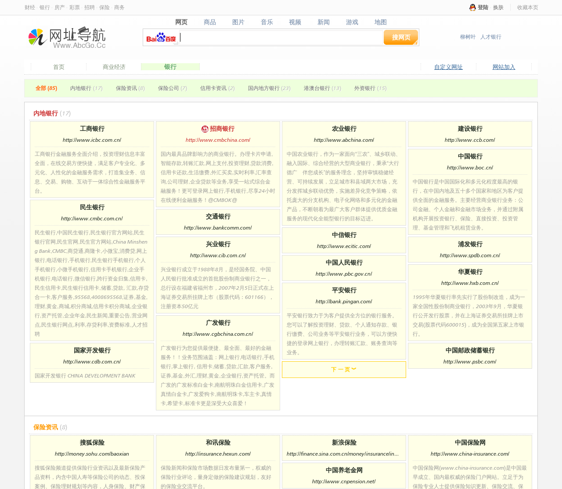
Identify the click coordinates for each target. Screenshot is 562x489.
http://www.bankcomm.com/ (218, 227)
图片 (238, 22)
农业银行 (344, 128)
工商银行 (92, 128)
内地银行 (86, 88)
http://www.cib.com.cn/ (218, 255)
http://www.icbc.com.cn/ (92, 140)
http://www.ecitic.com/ (344, 246)
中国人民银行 (344, 262)
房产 (59, 7)
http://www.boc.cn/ (470, 167)
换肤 (498, 7)
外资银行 (370, 88)
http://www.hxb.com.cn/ (470, 283)
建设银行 (470, 128)
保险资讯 (130, 88)
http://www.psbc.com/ (469, 361)
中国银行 (470, 156)
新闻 (323, 22)
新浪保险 (344, 442)
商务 (119, 7)
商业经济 (114, 66)
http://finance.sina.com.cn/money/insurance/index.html (344, 453)
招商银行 (218, 129)
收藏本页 (527, 7)
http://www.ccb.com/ (470, 140)
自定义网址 (448, 66)
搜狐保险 (92, 442)
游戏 (352, 22)
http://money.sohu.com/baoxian (92, 453)
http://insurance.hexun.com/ (218, 453)
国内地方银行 (269, 88)
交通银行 (218, 216)
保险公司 (172, 88)
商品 (209, 22)
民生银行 (92, 207)
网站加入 (504, 66)
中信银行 (344, 234)
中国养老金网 (344, 470)
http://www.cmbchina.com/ (218, 140)
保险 (104, 7)
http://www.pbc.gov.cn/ (344, 273)
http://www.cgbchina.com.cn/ (218, 334)
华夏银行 (470, 271)
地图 (380, 22)
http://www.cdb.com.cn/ (92, 361)
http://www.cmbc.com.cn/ (91, 218)
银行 (45, 7)
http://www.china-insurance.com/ (470, 453)
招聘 (89, 7)
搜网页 (401, 37)
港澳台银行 (322, 88)
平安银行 (344, 290)
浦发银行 (470, 244)
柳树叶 (468, 36)
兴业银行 (218, 244)
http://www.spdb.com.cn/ (470, 255)
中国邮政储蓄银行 (470, 350)
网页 (181, 22)
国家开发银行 (92, 350)
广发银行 (218, 322)
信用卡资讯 (217, 88)
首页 (59, 66)
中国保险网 (470, 442)
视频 (295, 22)
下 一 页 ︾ (344, 369)
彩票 (74, 7)
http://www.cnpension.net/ (343, 481)
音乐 (266, 22)
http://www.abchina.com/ (344, 140)
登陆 (483, 7)
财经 (30, 7)
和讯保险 (218, 442)
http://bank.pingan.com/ (344, 301)
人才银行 (490, 36)
